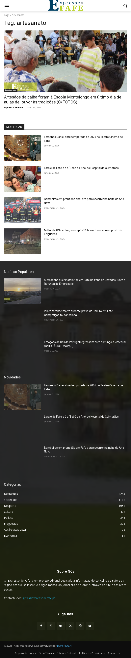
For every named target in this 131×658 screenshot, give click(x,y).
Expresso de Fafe (13, 107)
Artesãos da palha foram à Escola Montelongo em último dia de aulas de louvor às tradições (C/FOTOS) (62, 99)
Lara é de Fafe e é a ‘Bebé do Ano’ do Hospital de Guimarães (81, 168)
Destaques (10, 90)
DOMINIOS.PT (64, 645)
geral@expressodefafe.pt (39, 598)
